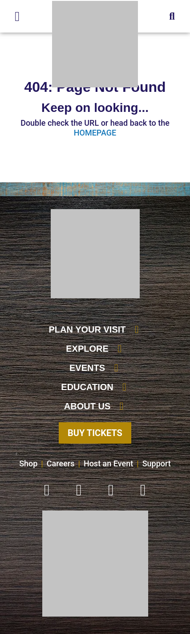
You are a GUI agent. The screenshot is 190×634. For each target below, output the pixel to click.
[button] (172, 16)
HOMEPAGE (95, 132)
